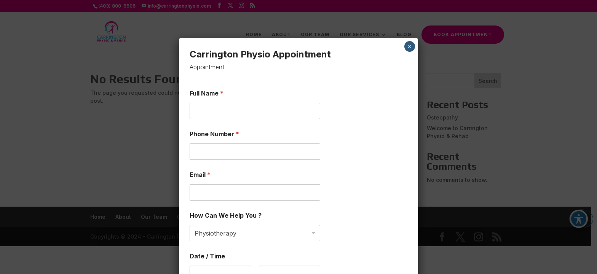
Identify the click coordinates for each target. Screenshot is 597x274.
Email (200, 126)
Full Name (206, 44)
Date (195, 238)
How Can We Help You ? (226, 166)
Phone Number (214, 85)
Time (265, 238)
